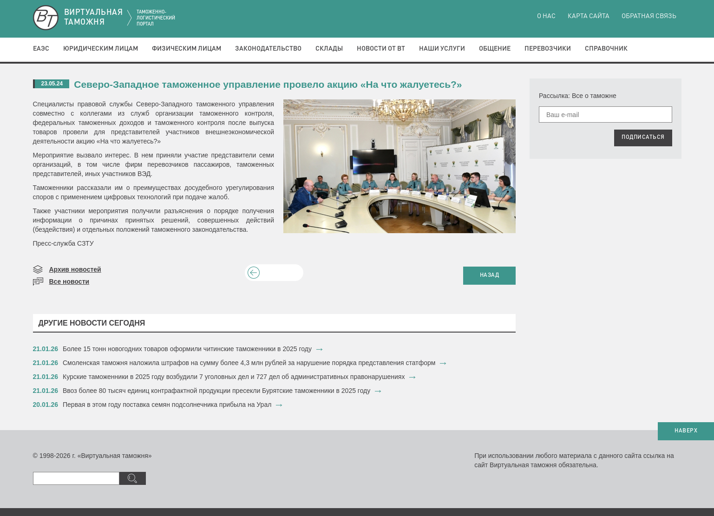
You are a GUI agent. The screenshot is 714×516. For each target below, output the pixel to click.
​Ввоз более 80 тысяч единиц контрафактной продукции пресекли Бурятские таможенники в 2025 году (216, 390)
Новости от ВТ (381, 49)
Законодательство (268, 49)
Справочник (606, 49)
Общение (495, 49)
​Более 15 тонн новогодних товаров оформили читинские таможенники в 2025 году (187, 349)
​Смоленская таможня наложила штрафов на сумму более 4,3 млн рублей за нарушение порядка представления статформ (249, 362)
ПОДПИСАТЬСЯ (643, 137)
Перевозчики (547, 49)
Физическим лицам (186, 49)
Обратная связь (649, 16)
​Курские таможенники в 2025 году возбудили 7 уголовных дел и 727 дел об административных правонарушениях (234, 376)
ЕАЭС (41, 49)
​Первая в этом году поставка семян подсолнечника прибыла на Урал (167, 404)
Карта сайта (588, 16)
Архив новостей (75, 269)
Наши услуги (442, 49)
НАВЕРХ (686, 431)
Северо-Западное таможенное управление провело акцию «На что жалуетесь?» (268, 84)
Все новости (69, 281)
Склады (329, 49)
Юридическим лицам (100, 49)
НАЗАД (489, 275)
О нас (546, 16)
